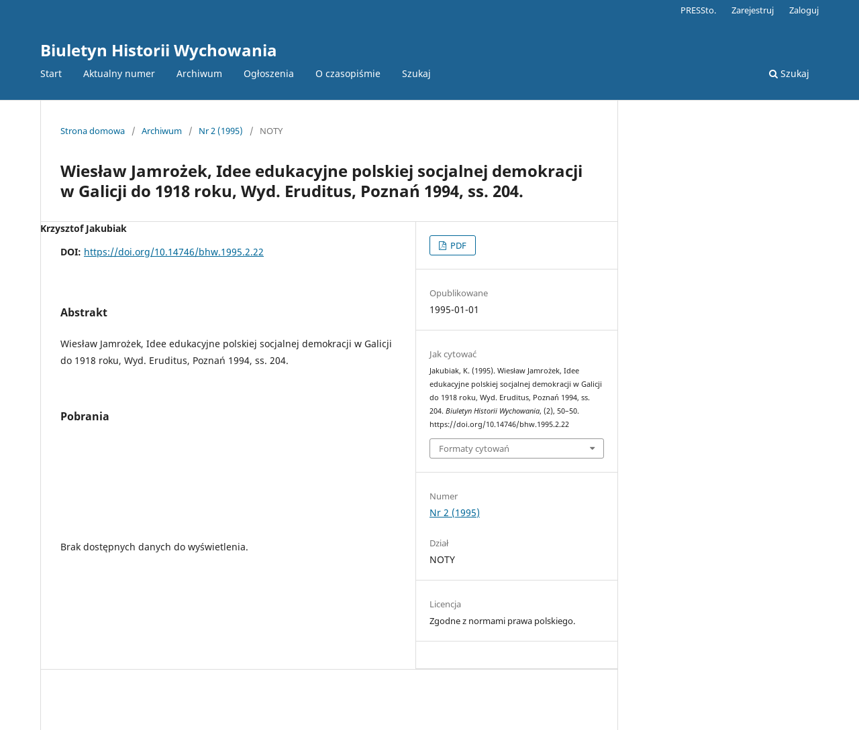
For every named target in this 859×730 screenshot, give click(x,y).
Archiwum (199, 73)
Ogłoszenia (269, 73)
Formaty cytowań (474, 448)
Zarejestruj (752, 10)
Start (51, 73)
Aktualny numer (119, 73)
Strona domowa (92, 131)
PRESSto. (698, 10)
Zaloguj (804, 10)
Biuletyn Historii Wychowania (158, 50)
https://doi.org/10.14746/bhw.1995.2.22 (174, 251)
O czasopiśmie (348, 73)
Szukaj (416, 73)
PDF (457, 245)
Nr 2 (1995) (221, 131)
